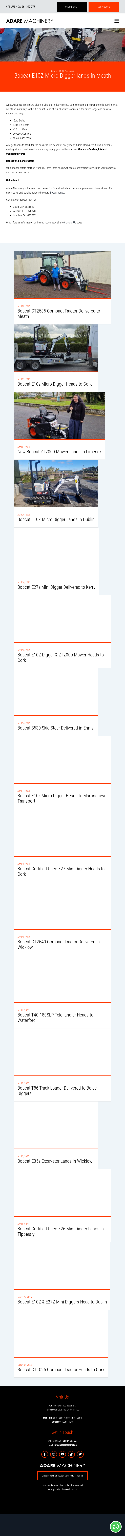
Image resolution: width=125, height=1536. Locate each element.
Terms (50, 1489)
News (71, 71)
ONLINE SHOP (71, 6)
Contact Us (70, 222)
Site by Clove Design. (66, 1489)
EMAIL (62, 1445)
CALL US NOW (20, 6)
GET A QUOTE (103, 6)
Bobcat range (57, 192)
